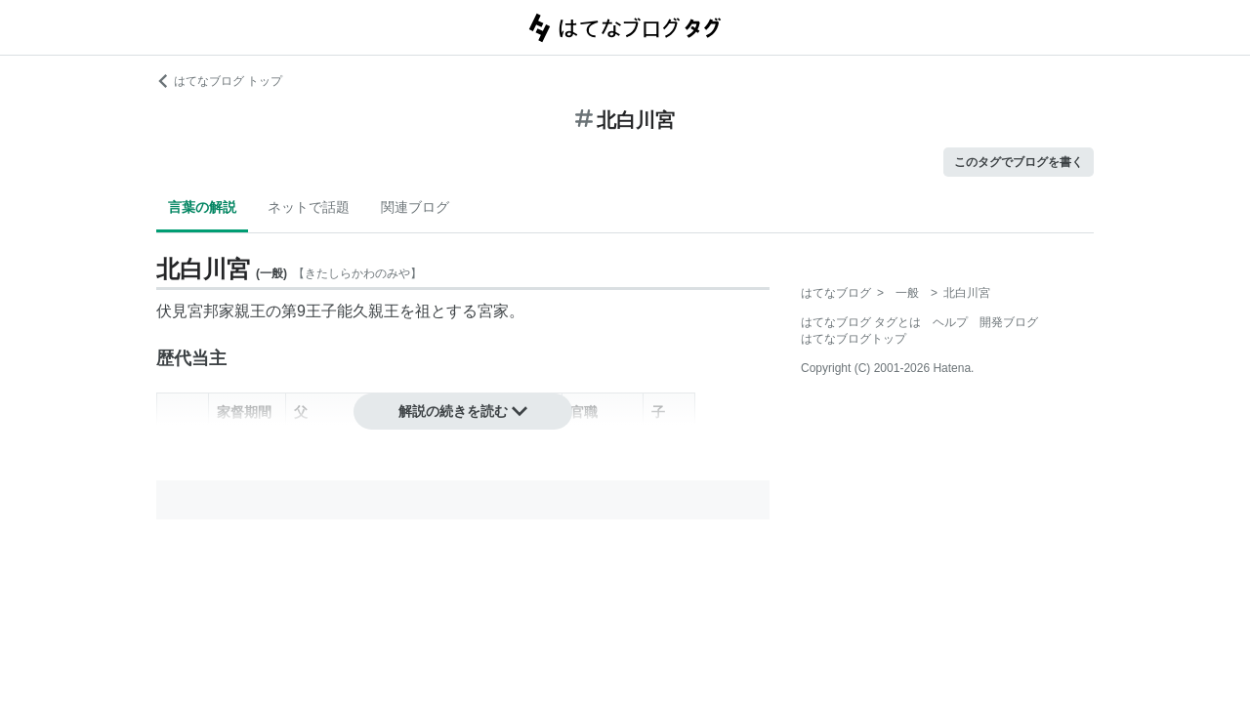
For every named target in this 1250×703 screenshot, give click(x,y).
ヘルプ (950, 322)
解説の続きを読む (462, 411)
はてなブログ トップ (219, 81)
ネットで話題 (309, 207)
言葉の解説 (202, 207)
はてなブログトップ (853, 339)
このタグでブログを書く (1018, 162)
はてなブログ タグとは (861, 322)
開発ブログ (1008, 322)
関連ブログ (415, 207)
